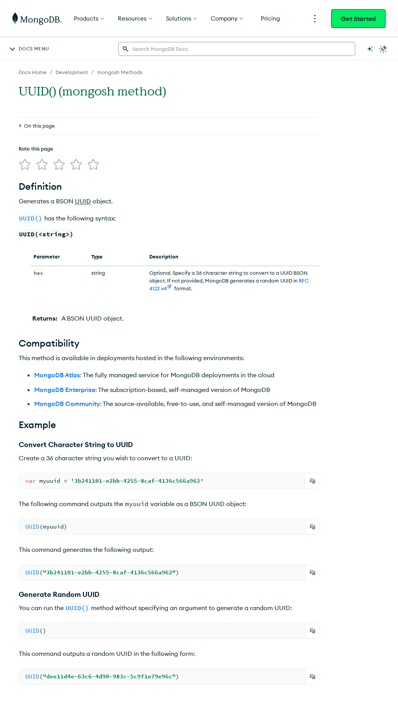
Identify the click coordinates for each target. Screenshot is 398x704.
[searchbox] (236, 49)
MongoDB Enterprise (64, 390)
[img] (25, 164)
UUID (83, 201)
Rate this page (36, 149)
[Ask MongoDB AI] (370, 48)
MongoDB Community (67, 403)
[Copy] (312, 480)
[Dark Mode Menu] (383, 48)
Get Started (358, 19)
